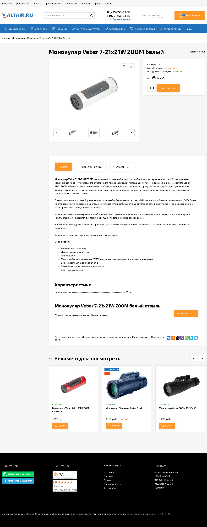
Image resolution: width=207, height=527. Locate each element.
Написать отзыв (185, 313)
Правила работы (112, 484)
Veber (129, 292)
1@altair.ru (159, 487)
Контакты (109, 472)
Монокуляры (74, 336)
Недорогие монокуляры (118, 336)
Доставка (109, 476)
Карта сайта (110, 488)
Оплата (107, 480)
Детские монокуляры (93, 336)
